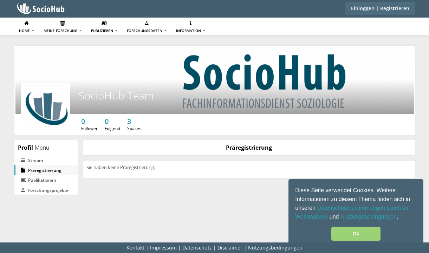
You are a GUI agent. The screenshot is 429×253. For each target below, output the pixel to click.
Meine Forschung (63, 27)
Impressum (163, 247)
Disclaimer (229, 247)
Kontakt (135, 247)
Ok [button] (355, 233)
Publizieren (104, 27)
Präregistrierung (41, 170)
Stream (32, 160)
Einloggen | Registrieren (380, 8)
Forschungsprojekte (45, 190)
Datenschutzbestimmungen (351, 208)
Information (191, 27)
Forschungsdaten (147, 27)
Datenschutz (197, 247)
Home (26, 27)
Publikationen (38, 180)
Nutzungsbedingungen (368, 217)
